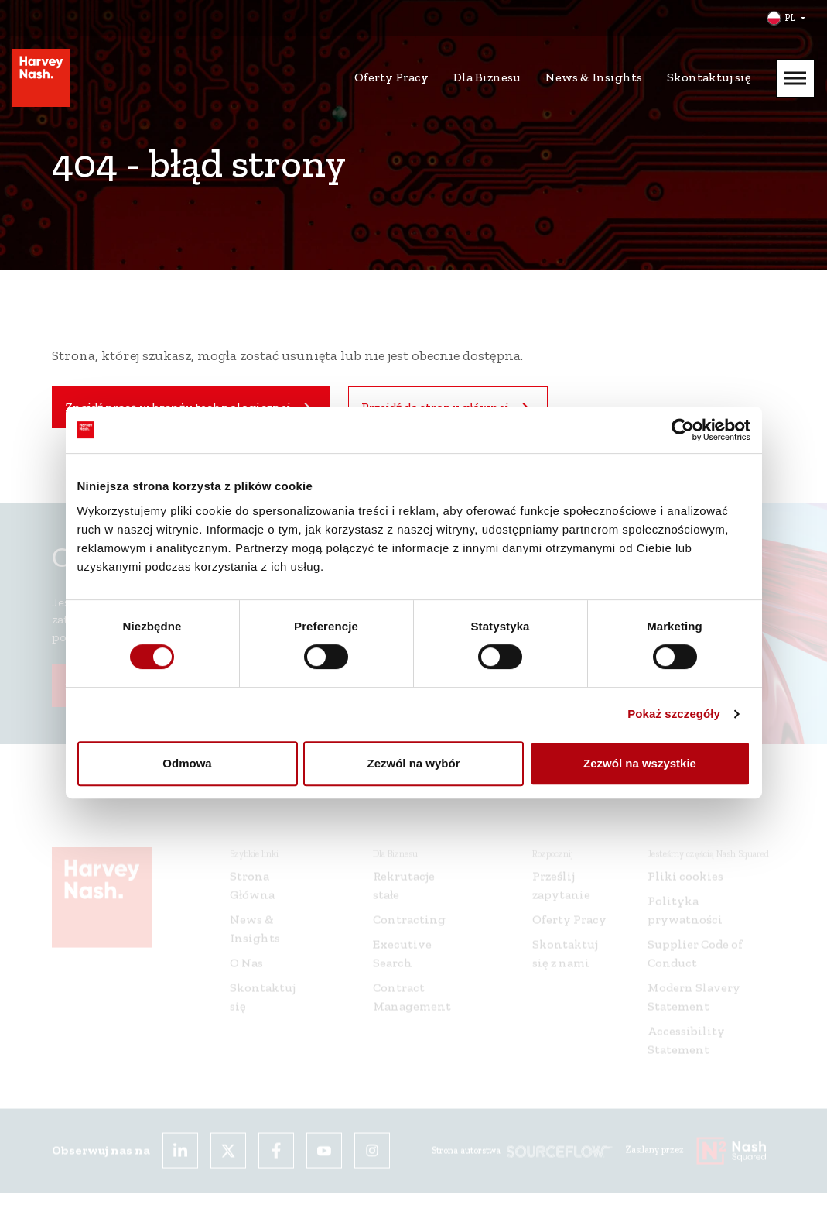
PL (789, 17)
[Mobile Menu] (795, 78)
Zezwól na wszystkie (639, 763)
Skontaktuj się (709, 77)
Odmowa (186, 763)
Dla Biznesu (487, 77)
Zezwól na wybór (413, 763)
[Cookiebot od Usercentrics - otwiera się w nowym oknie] (682, 429)
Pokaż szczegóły (673, 713)
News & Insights (593, 77)
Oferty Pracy (391, 77)
